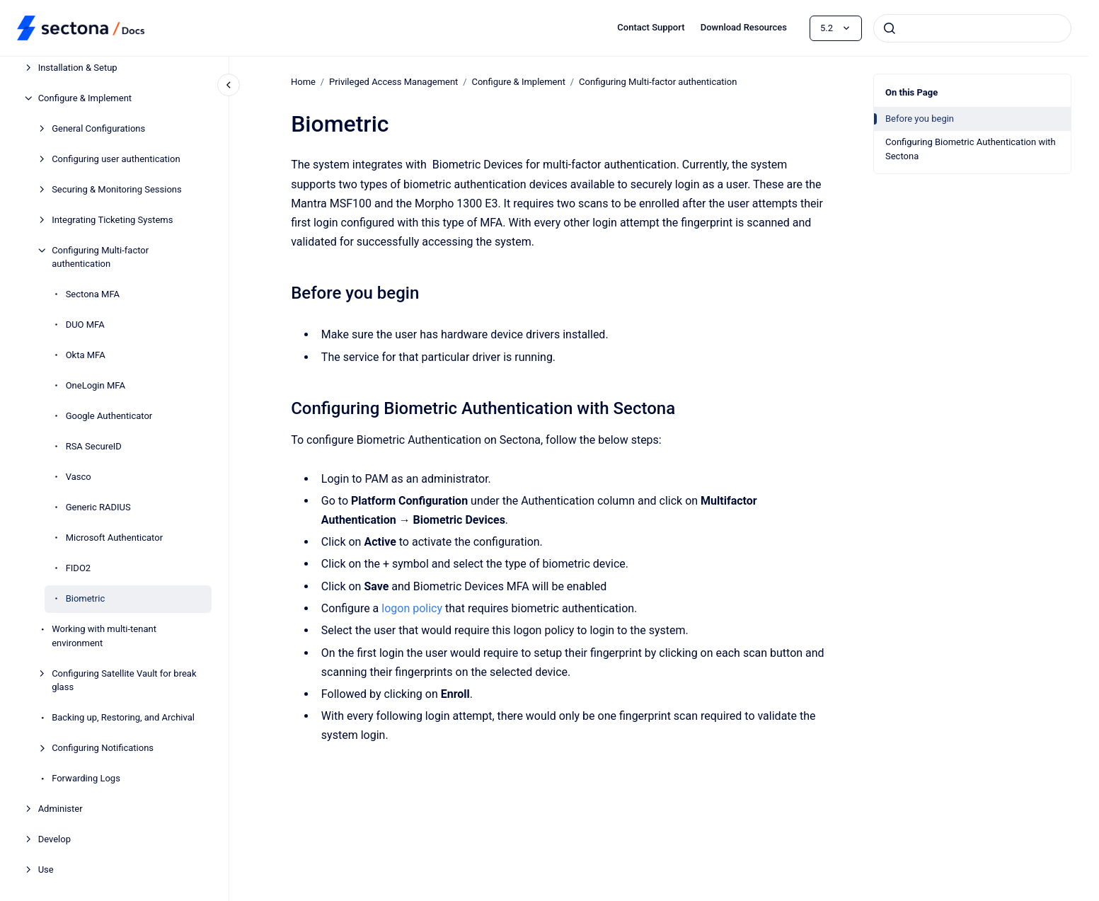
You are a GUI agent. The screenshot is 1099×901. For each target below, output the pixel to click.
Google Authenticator (109, 416)
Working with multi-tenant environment (104, 636)
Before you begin (919, 118)
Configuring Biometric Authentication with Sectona (970, 149)
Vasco (78, 476)
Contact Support (650, 27)
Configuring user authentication (116, 159)
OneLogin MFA (95, 385)
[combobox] (972, 28)
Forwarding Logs (86, 778)
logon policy (411, 608)
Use (46, 869)
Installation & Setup (77, 67)
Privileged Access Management (393, 81)
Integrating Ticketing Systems (112, 219)
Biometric (85, 598)
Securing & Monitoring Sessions (117, 189)
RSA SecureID (94, 446)
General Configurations (98, 128)
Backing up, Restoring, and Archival (123, 717)
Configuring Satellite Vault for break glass (124, 680)
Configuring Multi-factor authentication (100, 257)
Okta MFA (85, 355)
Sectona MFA (93, 294)
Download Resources (744, 27)
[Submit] (889, 28)
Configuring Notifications (103, 747)
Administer (60, 808)
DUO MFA (85, 324)
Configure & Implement (85, 98)
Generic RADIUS (98, 507)
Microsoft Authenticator (114, 537)
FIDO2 (78, 568)
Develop (54, 839)
